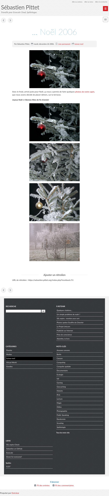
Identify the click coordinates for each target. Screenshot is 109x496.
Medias (9, 355)
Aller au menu (88, 2)
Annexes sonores (63, 351)
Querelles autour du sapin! (10, 20)
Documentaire (62, 371)
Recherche (11, 307)
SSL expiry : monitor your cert (68, 319)
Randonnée (61, 419)
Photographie (62, 411)
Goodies (9, 367)
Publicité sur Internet (65, 331)
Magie (59, 403)
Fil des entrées (43, 486)
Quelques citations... (64, 311)
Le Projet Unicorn (63, 327)
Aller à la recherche (101, 2)
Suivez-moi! (79, 44)
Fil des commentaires (64, 486)
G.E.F (8, 467)
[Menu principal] (105, 8)
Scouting (60, 424)
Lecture (60, 399)
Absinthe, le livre (63, 339)
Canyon (60, 359)
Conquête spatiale (64, 367)
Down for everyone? (14, 457)
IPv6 (58, 395)
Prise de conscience (64, 335)
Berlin (59, 355)
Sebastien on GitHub (14, 449)
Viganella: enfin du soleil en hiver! (3, 20)
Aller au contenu (76, 2)
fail (58, 379)
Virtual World (11, 363)
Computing (61, 363)
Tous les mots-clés (63, 433)
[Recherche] (23, 311)
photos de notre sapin (84, 91)
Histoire (60, 391)
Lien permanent (64, 44)
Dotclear (15, 493)
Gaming (60, 383)
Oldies (59, 407)
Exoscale (9, 453)
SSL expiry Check (13, 445)
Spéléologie (61, 428)
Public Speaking (63, 415)
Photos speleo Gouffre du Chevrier (70, 323)
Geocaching (61, 387)
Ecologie (60, 375)
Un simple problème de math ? (68, 315)
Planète (9, 351)
